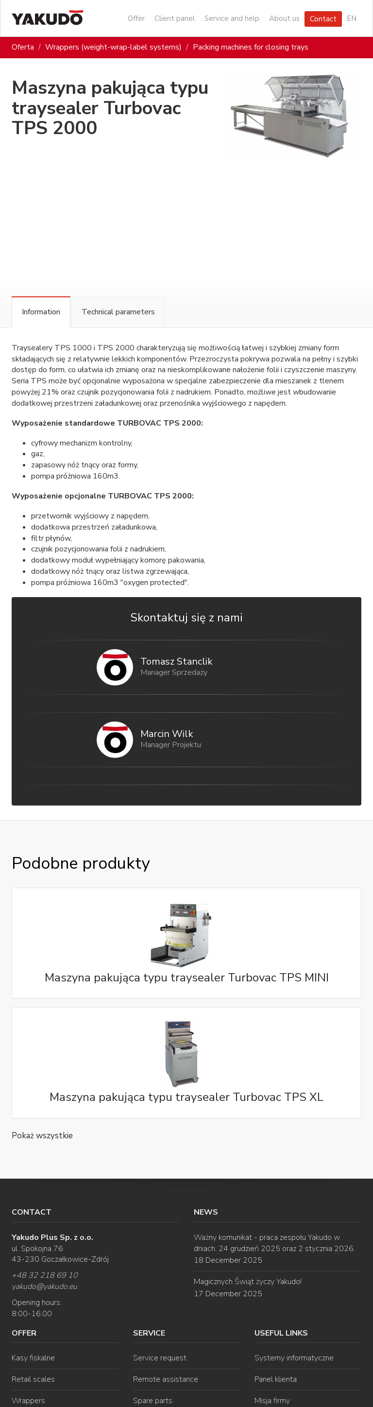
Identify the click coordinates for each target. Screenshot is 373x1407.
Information (41, 312)
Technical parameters (118, 312)
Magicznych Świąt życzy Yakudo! (248, 1281)
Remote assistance (165, 1379)
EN (351, 18)
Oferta (23, 47)
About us (284, 18)
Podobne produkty (81, 863)
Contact (323, 19)
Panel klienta (275, 1379)
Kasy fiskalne (33, 1358)
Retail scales (33, 1379)
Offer (136, 18)
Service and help (231, 18)
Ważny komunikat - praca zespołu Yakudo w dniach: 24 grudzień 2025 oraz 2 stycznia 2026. (274, 1243)
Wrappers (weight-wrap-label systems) (113, 47)
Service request (159, 1358)
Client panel (174, 18)
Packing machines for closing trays (250, 47)
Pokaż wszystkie (42, 1135)
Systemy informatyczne (294, 1358)
